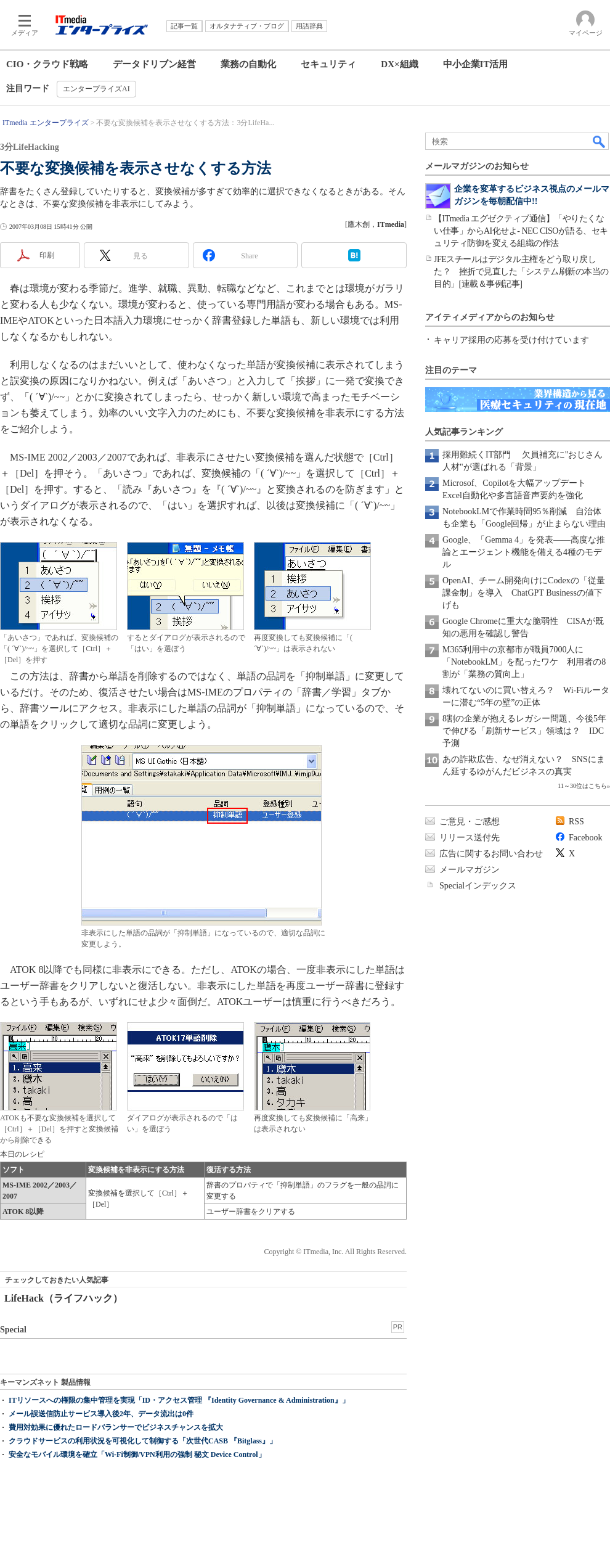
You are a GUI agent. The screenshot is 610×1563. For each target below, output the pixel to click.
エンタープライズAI (96, 88)
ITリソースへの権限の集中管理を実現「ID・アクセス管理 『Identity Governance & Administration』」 (179, 1400)
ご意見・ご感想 (469, 821)
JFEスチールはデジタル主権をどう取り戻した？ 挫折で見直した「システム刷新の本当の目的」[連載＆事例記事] (521, 272)
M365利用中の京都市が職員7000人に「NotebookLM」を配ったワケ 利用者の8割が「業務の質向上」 (524, 662)
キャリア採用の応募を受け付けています (511, 340)
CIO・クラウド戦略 (47, 64)
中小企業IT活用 (475, 64)
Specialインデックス (477, 885)
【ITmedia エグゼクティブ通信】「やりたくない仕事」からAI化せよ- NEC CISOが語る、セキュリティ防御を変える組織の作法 (521, 231)
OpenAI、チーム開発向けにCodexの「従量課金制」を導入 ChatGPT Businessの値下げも (523, 593)
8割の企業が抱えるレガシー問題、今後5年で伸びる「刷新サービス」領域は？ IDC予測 (524, 731)
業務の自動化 (248, 64)
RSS (576, 821)
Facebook (585, 837)
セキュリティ (328, 64)
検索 (599, 141)
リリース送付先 (469, 837)
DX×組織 (399, 64)
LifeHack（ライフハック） (63, 1298)
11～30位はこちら (582, 785)
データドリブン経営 (154, 64)
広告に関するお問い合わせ (491, 853)
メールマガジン (469, 869)
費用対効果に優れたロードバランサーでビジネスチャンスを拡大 (116, 1427)
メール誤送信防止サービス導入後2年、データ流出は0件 (101, 1413)
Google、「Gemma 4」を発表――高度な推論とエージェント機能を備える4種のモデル (523, 552)
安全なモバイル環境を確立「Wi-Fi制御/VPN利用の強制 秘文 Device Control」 (137, 1454)
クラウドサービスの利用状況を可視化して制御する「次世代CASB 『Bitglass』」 (143, 1441)
